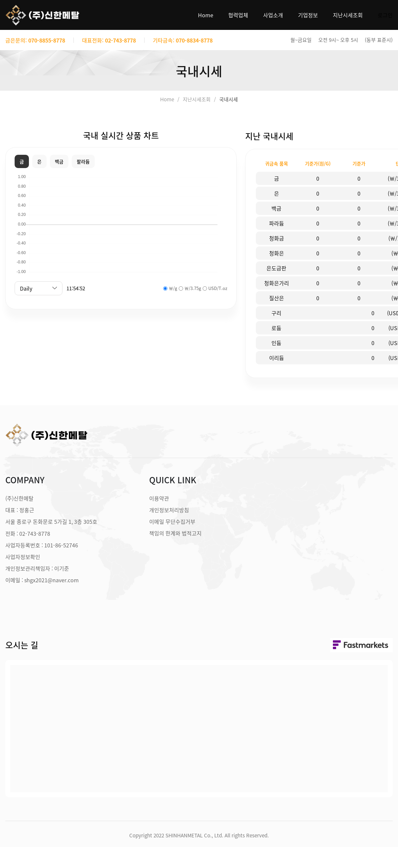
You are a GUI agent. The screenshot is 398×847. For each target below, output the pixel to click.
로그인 (385, 15)
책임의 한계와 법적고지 (175, 533)
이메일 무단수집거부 (172, 521)
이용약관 (159, 498)
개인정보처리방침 (169, 510)
